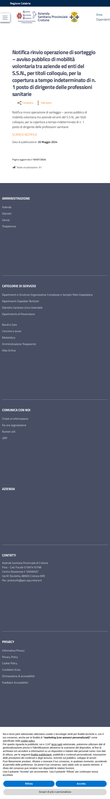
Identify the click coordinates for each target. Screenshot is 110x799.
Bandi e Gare (9, 325)
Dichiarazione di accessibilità (18, 676)
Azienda (6, 207)
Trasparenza (9, 226)
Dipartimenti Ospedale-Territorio (20, 301)
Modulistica (8, 337)
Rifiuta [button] (29, 783)
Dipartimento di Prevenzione (18, 314)
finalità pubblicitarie (41, 754)
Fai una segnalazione (14, 425)
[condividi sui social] (25, 103)
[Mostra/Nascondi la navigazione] (5, 18)
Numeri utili (8, 431)
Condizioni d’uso (11, 670)
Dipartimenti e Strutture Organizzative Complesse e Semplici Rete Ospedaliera (47, 295)
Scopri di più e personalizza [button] (55, 791)
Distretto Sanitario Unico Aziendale (22, 307)
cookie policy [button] (28, 740)
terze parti (56, 744)
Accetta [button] (81, 783)
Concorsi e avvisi (11, 331)
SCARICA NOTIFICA (24, 134)
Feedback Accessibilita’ (15, 682)
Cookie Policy (9, 663)
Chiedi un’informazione (15, 419)
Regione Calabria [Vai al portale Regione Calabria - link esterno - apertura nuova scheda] (20, 3)
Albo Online (9, 350)
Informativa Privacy (13, 650)
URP (4, 438)
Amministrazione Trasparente (19, 344)
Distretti (7, 213)
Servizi (6, 220)
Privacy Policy (10, 657)
